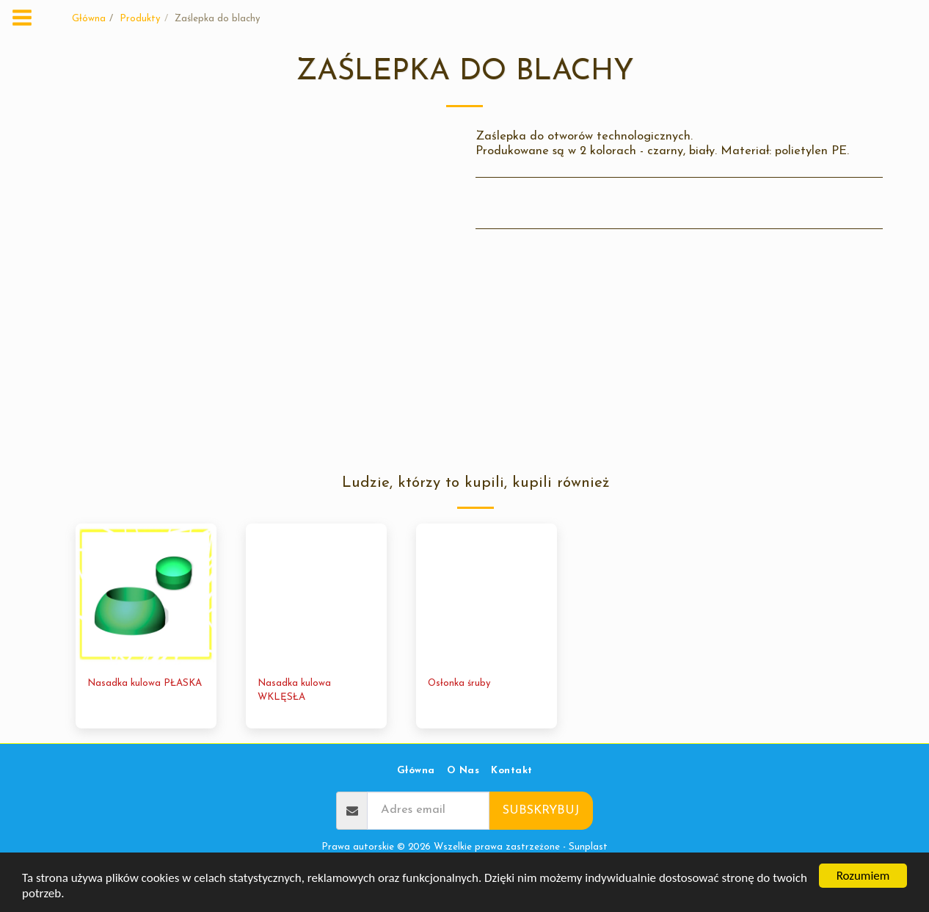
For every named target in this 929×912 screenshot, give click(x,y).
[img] (146, 594)
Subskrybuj (541, 811)
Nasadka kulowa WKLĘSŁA (294, 690)
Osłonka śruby (459, 683)
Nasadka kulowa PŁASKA (144, 683)
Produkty (140, 18)
